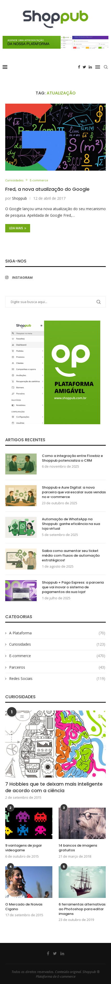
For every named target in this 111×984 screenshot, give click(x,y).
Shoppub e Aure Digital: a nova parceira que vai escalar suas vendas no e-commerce (74, 492)
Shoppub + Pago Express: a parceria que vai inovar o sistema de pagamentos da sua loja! (73, 587)
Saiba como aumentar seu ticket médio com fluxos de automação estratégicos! (71, 556)
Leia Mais (17, 228)
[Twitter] (84, 67)
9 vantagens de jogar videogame (23, 848)
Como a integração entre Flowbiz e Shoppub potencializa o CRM (72, 458)
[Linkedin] (90, 67)
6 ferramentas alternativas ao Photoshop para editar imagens (82, 909)
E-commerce (39, 180)
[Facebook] (79, 67)
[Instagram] (29, 277)
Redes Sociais (57, 678)
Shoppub (19, 198)
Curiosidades (14, 180)
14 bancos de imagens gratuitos (78, 848)
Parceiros (57, 667)
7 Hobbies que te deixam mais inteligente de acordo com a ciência (54, 787)
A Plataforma (57, 633)
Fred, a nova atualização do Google (47, 189)
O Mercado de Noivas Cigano (23, 907)
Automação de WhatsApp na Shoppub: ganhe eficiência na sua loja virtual (71, 524)
